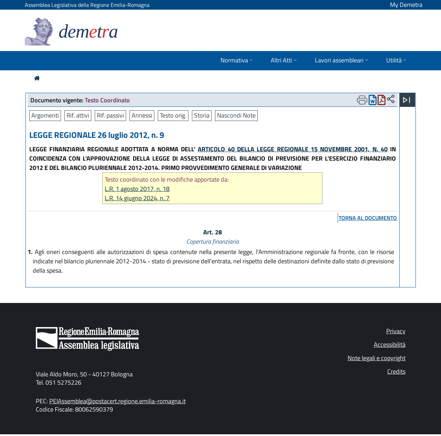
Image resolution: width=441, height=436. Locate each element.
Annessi (142, 115)
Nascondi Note (236, 115)
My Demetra (406, 4)
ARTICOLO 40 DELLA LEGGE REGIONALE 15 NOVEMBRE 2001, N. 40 (293, 149)
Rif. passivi (110, 115)
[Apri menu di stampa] (362, 100)
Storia (201, 115)
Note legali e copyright (377, 358)
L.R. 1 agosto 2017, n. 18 (137, 188)
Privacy (396, 331)
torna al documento (368, 218)
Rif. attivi (77, 115)
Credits (396, 371)
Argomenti (45, 115)
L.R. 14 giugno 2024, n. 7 (137, 198)
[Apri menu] (406, 100)
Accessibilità (390, 344)
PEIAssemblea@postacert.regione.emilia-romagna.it (117, 401)
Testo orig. (173, 115)
